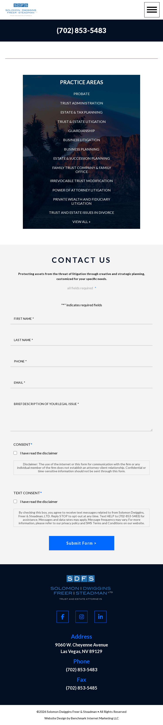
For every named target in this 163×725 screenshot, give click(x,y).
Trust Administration (81, 103)
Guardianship (81, 131)
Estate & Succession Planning (81, 158)
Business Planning (81, 149)
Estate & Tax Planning (81, 112)
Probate (82, 94)
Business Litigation (81, 140)
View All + (81, 221)
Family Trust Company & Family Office (81, 170)
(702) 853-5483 (81, 30)
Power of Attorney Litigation (81, 190)
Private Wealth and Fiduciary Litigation (81, 201)
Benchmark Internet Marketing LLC (95, 718)
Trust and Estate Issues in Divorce (81, 212)
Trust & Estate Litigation (81, 121)
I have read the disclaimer (39, 453)
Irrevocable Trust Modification (81, 181)
